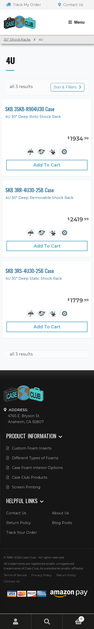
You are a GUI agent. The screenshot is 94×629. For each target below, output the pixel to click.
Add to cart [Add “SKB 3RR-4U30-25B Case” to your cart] (47, 246)
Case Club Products (29, 477)
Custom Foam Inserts (31, 448)
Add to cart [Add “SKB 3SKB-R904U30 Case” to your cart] (46, 165)
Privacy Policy (41, 575)
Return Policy (18, 523)
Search (47, 621)
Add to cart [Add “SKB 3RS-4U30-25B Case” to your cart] (47, 326)
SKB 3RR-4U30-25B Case (29, 190)
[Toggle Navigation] (76, 22)
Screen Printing (26, 487)
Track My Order (23, 4)
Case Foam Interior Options (37, 467)
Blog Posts (62, 523)
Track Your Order (21, 532)
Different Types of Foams (35, 458)
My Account (15, 621)
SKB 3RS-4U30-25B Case (29, 270)
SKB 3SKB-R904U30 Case (29, 109)
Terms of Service (15, 575)
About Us (60, 513)
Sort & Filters (68, 87)
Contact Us (70, 4)
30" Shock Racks (17, 39)
